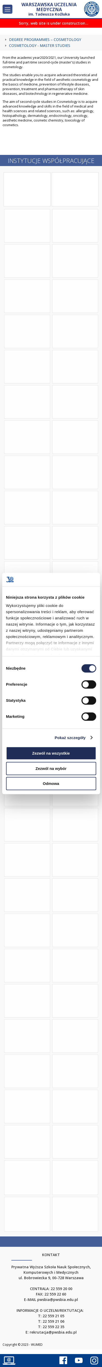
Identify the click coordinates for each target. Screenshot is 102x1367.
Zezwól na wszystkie (51, 753)
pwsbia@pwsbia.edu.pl (57, 1299)
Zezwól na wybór (50, 768)
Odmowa (51, 783)
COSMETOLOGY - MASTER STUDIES (39, 45)
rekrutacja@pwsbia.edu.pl (53, 1332)
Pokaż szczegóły (70, 737)
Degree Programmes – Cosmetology (45, 39)
